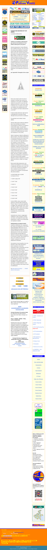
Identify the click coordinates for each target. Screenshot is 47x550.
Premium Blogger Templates (32, 548)
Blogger (25, 547)
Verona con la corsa (38, 346)
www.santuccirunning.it (17, 268)
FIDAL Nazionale (37, 320)
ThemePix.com (15, 548)
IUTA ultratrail (37, 334)
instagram (24, 344)
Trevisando (36, 343)
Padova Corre (37, 341)
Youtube (20, 345)
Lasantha (26, 548)
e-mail (14, 344)
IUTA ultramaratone (38, 331)
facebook (18, 344)
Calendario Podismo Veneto (26, 546)
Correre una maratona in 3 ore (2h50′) (19, 31)
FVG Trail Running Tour (39, 327)
